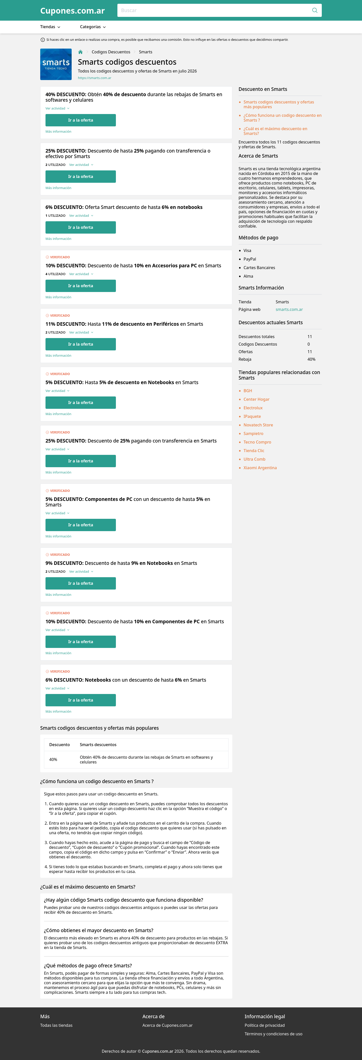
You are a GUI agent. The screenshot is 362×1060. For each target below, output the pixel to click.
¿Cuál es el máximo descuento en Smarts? (275, 131)
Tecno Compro (257, 442)
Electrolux (253, 408)
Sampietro (253, 433)
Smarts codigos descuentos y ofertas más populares (279, 104)
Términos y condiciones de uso (273, 1034)
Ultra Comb (254, 459)
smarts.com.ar (289, 309)
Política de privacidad (265, 1025)
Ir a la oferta (80, 120)
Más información (58, 131)
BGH (248, 390)
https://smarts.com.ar (94, 78)
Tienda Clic (254, 450)
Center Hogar (256, 399)
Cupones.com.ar (72, 10)
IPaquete (252, 416)
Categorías (93, 27)
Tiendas (50, 27)
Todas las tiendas (56, 1025)
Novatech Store (258, 425)
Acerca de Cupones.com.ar (168, 1025)
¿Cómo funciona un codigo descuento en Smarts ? (283, 118)
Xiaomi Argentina (260, 467)
